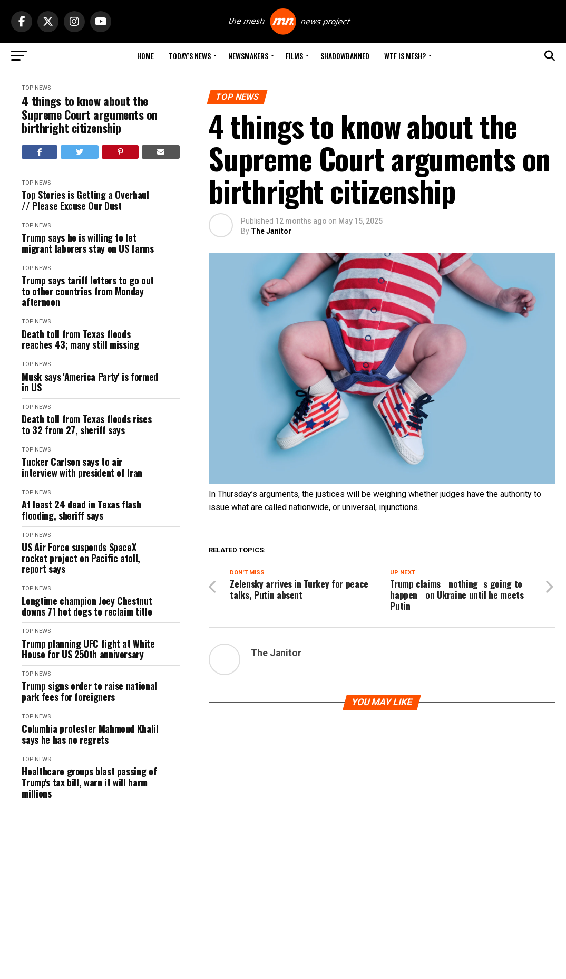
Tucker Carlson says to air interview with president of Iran (82, 467)
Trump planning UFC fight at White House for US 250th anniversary (88, 649)
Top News (36, 87)
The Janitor (271, 231)
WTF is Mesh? (405, 55)
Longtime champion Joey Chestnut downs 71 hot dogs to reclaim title (87, 606)
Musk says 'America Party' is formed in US (90, 382)
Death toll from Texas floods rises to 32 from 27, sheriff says (86, 424)
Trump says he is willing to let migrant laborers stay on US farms (87, 243)
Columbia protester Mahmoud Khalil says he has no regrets (90, 734)
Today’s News (190, 55)
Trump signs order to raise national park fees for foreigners (89, 691)
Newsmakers (248, 55)
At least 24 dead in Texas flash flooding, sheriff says (81, 510)
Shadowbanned (344, 55)
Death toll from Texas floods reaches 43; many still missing (80, 339)
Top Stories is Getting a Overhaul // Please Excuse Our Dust (85, 200)
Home (145, 55)
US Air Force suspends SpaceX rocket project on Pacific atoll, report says (81, 558)
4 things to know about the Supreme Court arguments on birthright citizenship (90, 114)
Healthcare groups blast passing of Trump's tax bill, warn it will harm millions (89, 782)
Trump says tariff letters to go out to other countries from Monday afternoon (87, 291)
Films (294, 55)
